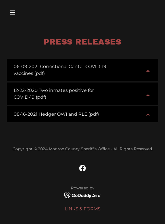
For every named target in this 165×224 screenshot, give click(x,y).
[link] (82, 70)
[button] (24, 12)
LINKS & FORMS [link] (83, 209)
